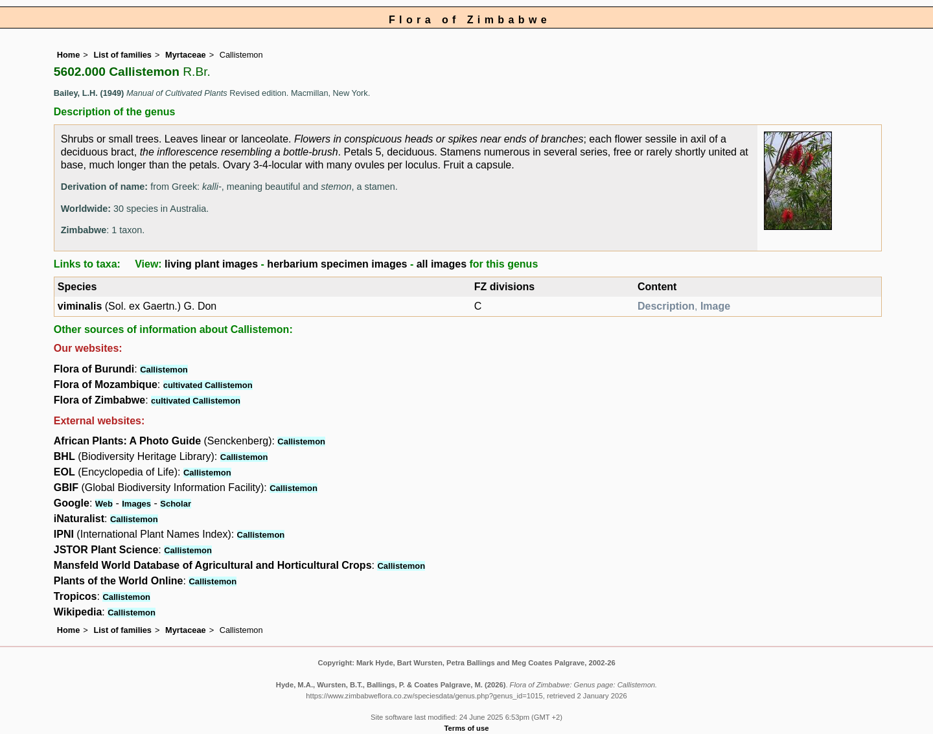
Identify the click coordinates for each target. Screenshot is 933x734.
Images (136, 504)
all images (441, 264)
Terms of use (466, 728)
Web (104, 504)
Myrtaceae (185, 55)
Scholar (175, 504)
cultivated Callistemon (208, 385)
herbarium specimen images (337, 264)
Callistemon (164, 369)
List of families (122, 55)
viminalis (80, 306)
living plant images (211, 264)
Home (68, 55)
